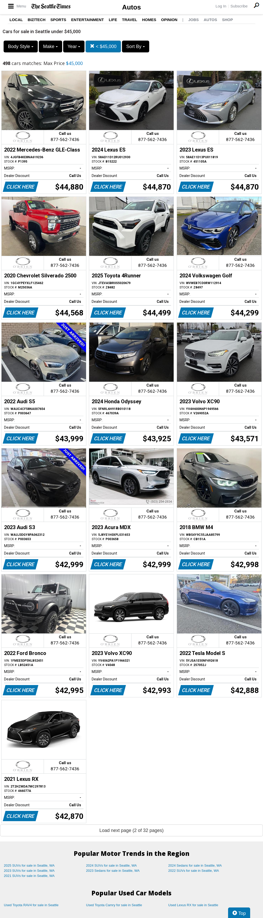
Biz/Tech (36, 19)
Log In (220, 6)
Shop (227, 19)
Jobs (193, 19)
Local (16, 19)
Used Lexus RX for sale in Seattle (193, 905)
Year (74, 46)
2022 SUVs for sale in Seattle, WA (193, 871)
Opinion (169, 19)
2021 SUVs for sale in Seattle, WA (29, 876)
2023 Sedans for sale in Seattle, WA (112, 871)
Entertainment (87, 19)
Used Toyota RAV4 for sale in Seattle (31, 905)
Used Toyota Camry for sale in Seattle (114, 905)
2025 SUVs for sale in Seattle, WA (29, 865)
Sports (58, 19)
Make (50, 46)
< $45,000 (103, 46)
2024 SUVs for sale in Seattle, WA (111, 865)
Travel (129, 19)
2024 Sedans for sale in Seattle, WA (195, 865)
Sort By (135, 46)
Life (113, 19)
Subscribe (239, 6)
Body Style (20, 46)
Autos (131, 7)
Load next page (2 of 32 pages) (131, 830)
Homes (149, 19)
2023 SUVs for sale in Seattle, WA (29, 871)
